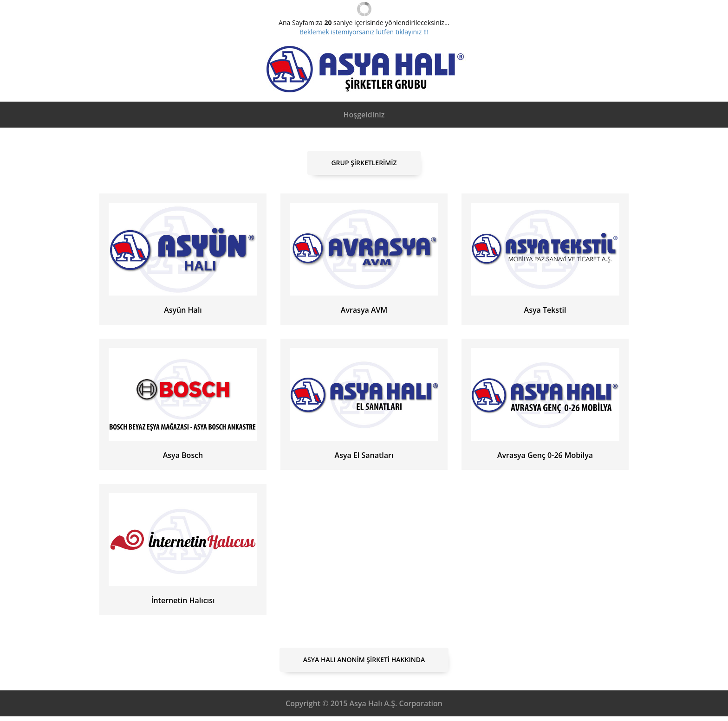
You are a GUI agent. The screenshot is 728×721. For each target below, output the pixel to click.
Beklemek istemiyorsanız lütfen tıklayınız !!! (364, 31)
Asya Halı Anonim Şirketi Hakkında (364, 659)
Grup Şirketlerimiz (363, 162)
